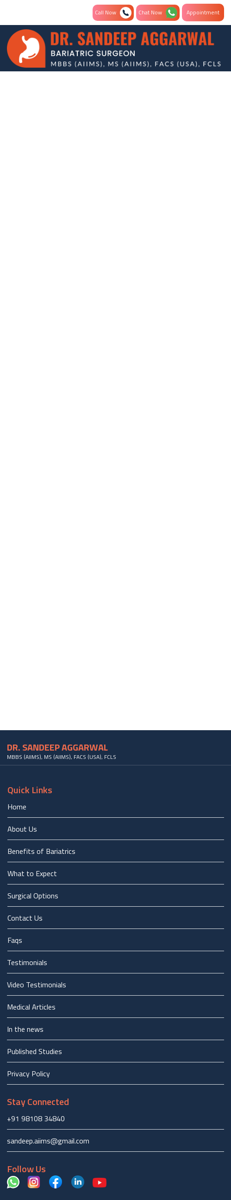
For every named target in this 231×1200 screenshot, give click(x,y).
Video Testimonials (36, 984)
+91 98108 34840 (36, 1118)
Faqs (14, 940)
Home (16, 806)
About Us (22, 828)
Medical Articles (31, 1006)
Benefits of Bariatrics (41, 851)
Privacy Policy (28, 1073)
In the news (25, 1029)
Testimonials (27, 962)
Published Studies (34, 1051)
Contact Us (25, 917)
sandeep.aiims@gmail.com (48, 1140)
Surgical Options (32, 895)
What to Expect (32, 873)
